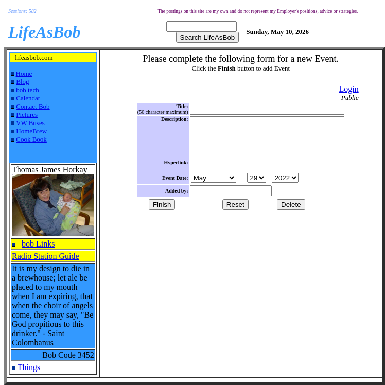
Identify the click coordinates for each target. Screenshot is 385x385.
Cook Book (31, 139)
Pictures (27, 114)
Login (348, 88)
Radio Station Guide (45, 256)
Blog (22, 81)
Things (29, 367)
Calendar (28, 98)
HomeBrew (31, 131)
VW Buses (30, 123)
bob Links (38, 243)
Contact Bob (32, 106)
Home (24, 73)
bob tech (27, 90)
